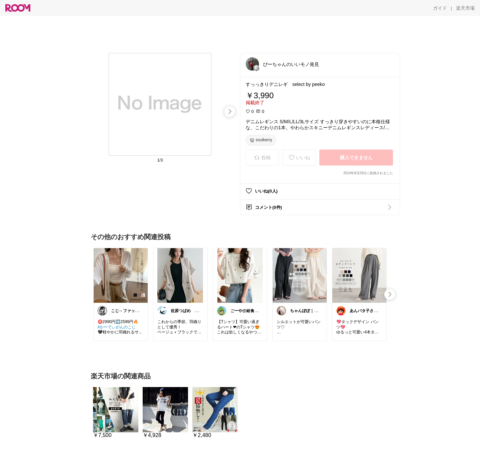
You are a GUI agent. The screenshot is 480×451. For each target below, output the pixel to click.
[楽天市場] (465, 8)
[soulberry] (261, 140)
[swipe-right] (229, 111)
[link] (121, 275)
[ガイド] (440, 8)
